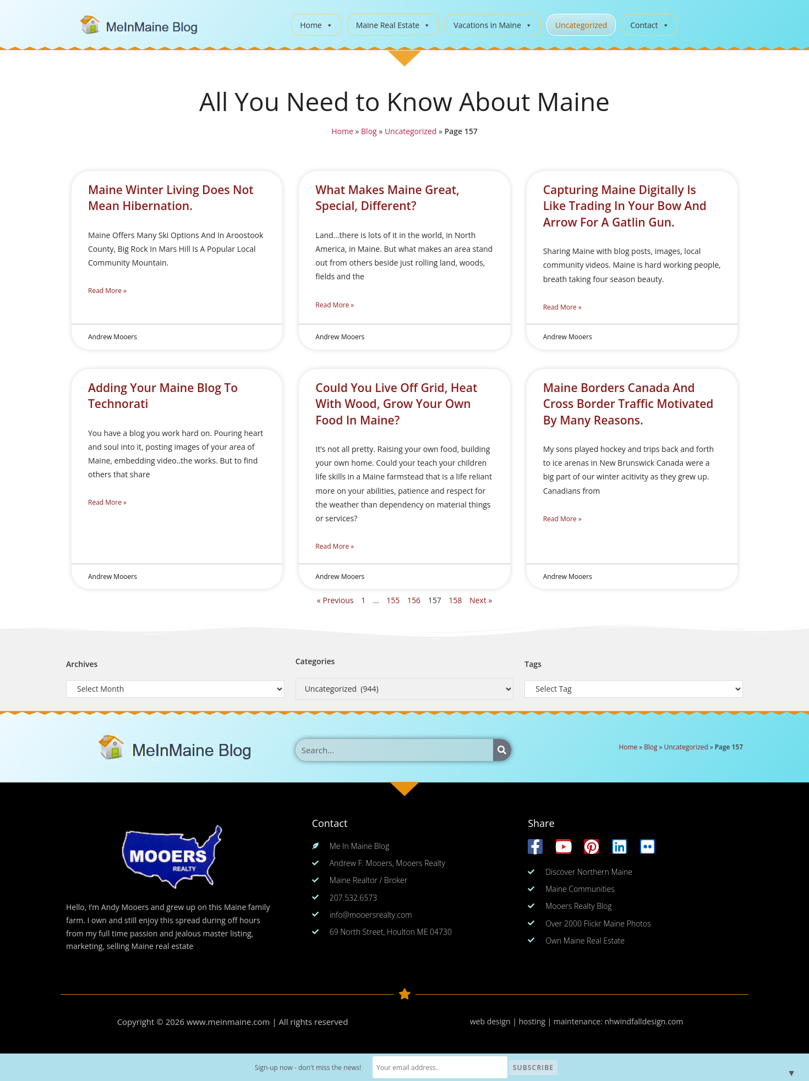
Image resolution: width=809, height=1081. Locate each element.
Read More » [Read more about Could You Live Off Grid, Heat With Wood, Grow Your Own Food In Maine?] (334, 546)
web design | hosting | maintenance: (537, 1021)
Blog (368, 131)
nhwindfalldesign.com (643, 1021)
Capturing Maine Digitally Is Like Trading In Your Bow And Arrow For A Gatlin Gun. (625, 206)
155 (393, 600)
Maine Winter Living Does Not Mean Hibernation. (171, 197)
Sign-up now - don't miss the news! (309, 1067)
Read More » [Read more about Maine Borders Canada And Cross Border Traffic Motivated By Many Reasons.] (562, 518)
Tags (533, 664)
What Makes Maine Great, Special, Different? (387, 197)
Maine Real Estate (393, 25)
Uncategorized (581, 25)
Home (316, 25)
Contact (649, 25)
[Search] (502, 750)
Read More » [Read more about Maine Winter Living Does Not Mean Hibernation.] (107, 290)
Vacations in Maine (492, 25)
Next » (480, 600)
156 (413, 600)
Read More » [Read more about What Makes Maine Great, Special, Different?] (334, 305)
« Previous (335, 600)
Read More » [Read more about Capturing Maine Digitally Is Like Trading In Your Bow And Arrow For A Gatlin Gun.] (562, 307)
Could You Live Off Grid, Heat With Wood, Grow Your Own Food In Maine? (396, 404)
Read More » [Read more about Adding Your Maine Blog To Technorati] (107, 502)
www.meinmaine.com (228, 1021)
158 (455, 600)
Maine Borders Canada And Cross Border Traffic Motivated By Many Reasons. (628, 404)
